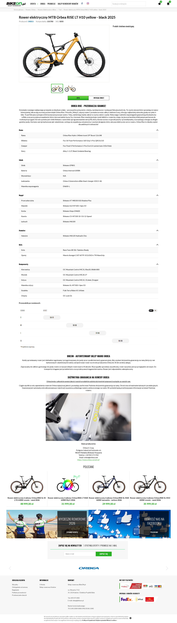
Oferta (33, 3)
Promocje (51, 3)
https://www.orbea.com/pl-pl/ (88, 460)
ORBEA (31, 21)
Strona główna (18, 10)
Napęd (21, 195)
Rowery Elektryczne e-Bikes (47, 10)
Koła (20, 244)
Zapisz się (103, 554)
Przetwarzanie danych (19, 596)
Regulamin (15, 591)
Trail (60, 10)
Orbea (42, 3)
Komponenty (23, 264)
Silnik (21, 160)
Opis (78, 98)
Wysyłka (15, 586)
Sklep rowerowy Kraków (68, 3)
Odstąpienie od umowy (20, 588)
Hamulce (22, 230)
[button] (11, 569)
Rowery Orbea (31, 10)
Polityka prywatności (19, 594)
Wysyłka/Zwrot (99, 98)
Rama (21, 130)
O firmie (42, 586)
